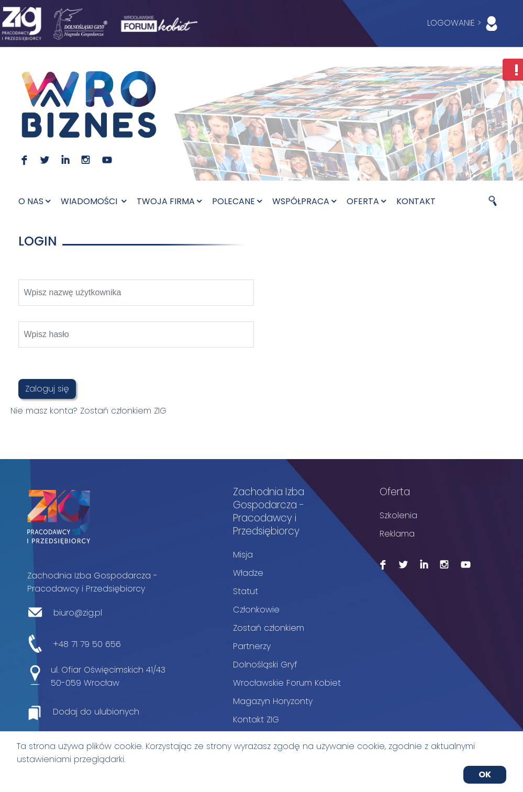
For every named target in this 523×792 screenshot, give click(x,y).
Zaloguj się (47, 389)
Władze (248, 573)
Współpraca (304, 201)
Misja (243, 555)
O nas (34, 201)
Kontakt (416, 201)
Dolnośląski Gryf (265, 665)
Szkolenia (398, 515)
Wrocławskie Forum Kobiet (287, 683)
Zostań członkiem (268, 628)
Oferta (366, 201)
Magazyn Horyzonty (273, 701)
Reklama (397, 534)
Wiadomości (93, 201)
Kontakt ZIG (256, 719)
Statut (245, 591)
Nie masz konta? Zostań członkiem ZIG (88, 411)
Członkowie (256, 610)
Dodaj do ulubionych (96, 712)
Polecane (237, 201)
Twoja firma (169, 201)
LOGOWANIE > (464, 23)
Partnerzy (252, 646)
